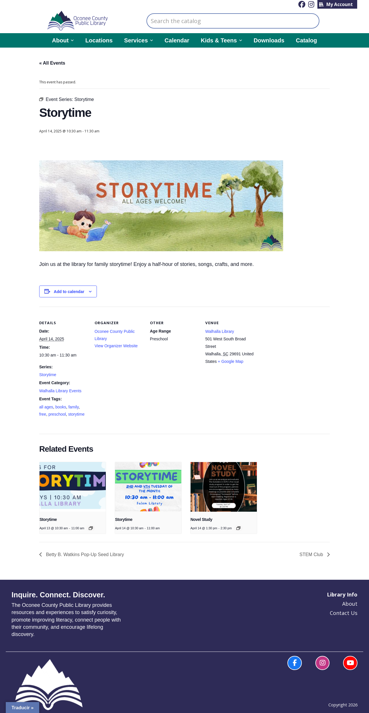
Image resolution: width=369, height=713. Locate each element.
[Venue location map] (291, 346)
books (60, 407)
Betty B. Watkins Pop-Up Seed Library (84, 554)
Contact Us (343, 612)
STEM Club (312, 554)
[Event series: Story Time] (91, 528)
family (73, 407)
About (349, 603)
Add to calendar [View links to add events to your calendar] (69, 291)
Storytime (47, 374)
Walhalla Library (219, 331)
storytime (76, 414)
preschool (57, 414)
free (42, 414)
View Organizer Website (116, 346)
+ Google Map (230, 361)
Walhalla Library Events (60, 391)
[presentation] (72, 487)
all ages (46, 407)
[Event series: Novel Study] (238, 528)
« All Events (52, 63)
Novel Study (201, 519)
